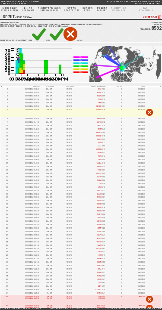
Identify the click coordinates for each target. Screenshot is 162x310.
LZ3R (100, 187)
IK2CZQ (99, 96)
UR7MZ (99, 231)
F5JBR (99, 204)
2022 (87, 309)
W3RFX (99, 214)
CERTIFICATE (152, 17)
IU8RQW (99, 110)
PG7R (100, 142)
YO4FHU (99, 242)
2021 (78, 309)
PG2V (100, 156)
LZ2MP (99, 228)
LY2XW (99, 201)
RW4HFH (99, 132)
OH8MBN (99, 149)
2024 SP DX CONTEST (21, 3)
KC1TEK (99, 293)
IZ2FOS (99, 122)
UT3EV (100, 218)
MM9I (100, 245)
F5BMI (99, 180)
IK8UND (99, 211)
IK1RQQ (99, 276)
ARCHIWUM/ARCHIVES (60, 309)
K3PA (100, 269)
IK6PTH (99, 262)
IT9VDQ (99, 197)
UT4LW (99, 272)
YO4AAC (99, 173)
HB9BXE (99, 106)
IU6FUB (99, 177)
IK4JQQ (99, 207)
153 (16, 24)
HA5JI (99, 306)
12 (8, 26)
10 (25, 26)
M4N (100, 103)
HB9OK (99, 221)
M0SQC (99, 92)
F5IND (100, 170)
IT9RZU (99, 266)
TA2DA (99, 163)
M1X (100, 160)
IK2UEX (99, 238)
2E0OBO (99, 225)
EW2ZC (99, 126)
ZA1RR (99, 153)
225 (13, 40)
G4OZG (99, 139)
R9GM (100, 129)
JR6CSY (99, 119)
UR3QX (99, 166)
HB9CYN (99, 259)
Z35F (100, 89)
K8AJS (99, 194)
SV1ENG (99, 249)
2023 (96, 309)
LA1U (100, 184)
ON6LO (99, 191)
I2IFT (100, 255)
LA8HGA (98, 290)
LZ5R (100, 283)
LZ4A (100, 146)
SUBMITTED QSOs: (9, 23)
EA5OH (99, 279)
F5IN (100, 99)
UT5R (100, 252)
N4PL (100, 286)
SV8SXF (99, 136)
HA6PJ (99, 235)
